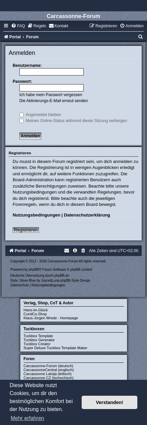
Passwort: (22, 81)
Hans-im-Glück (36, 310)
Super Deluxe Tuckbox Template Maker (56, 348)
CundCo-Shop (35, 314)
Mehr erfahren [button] (27, 418)
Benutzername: (27, 65)
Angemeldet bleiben (40, 114)
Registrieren (26, 229)
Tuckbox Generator (39, 340)
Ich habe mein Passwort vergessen (50, 94)
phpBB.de (61, 275)
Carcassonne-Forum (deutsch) (48, 366)
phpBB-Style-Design (75, 280)
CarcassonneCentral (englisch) (49, 370)
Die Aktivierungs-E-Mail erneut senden (53, 100)
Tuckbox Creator (37, 344)
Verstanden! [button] (109, 402)
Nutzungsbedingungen (36, 215)
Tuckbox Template (38, 336)
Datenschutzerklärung (87, 215)
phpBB (34, 269)
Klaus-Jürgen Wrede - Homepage (51, 318)
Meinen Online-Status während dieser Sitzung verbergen (73, 120)
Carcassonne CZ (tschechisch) (49, 378)
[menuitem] (18, 26)
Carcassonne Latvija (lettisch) (48, 374)
